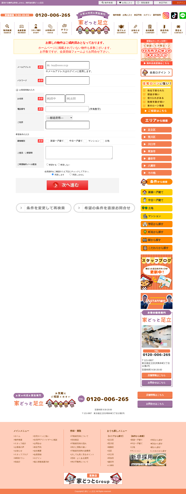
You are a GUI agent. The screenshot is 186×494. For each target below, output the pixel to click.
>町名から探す (156, 444)
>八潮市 (110, 465)
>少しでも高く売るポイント (82, 454)
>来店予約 (37, 447)
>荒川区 (110, 443)
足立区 (151, 129)
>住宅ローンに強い (41, 436)
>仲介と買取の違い (78, 447)
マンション (154, 216)
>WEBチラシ (19, 458)
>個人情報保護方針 (41, 462)
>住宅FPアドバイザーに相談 (45, 440)
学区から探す (155, 224)
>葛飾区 (110, 447)
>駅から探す (155, 447)
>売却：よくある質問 (79, 458)
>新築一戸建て (136, 440)
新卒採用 (157, 15)
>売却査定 (74, 440)
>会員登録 (37, 454)
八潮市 (151, 165)
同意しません (76, 177)
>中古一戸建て (136, 443)
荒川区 (151, 137)
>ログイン (37, 458)
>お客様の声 (19, 447)
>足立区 (110, 440)
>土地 (132, 447)
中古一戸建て (155, 200)
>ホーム (17, 436)
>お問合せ (37, 443)
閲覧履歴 (143, 2)
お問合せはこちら (156, 382)
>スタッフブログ (21, 454)
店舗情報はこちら (156, 375)
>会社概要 (37, 451)
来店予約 (138, 15)
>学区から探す (156, 440)
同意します (58, 177)
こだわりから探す (158, 248)
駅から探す (154, 240)
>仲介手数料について (79, 462)
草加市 (151, 151)
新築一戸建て (155, 192)
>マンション (135, 451)
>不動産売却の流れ (78, 443)
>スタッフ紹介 (20, 443)
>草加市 (110, 458)
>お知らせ (18, 451)
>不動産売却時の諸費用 (80, 451)
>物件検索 (18, 440)
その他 (151, 173)
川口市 (151, 144)
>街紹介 (17, 462)
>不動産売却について (79, 436)
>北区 (109, 451)
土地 (150, 208)
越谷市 (151, 158)
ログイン (147, 15)
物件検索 (117, 15)
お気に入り (127, 15)
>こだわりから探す (158, 451)
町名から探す (155, 232)
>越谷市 (110, 462)
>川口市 (110, 454)
